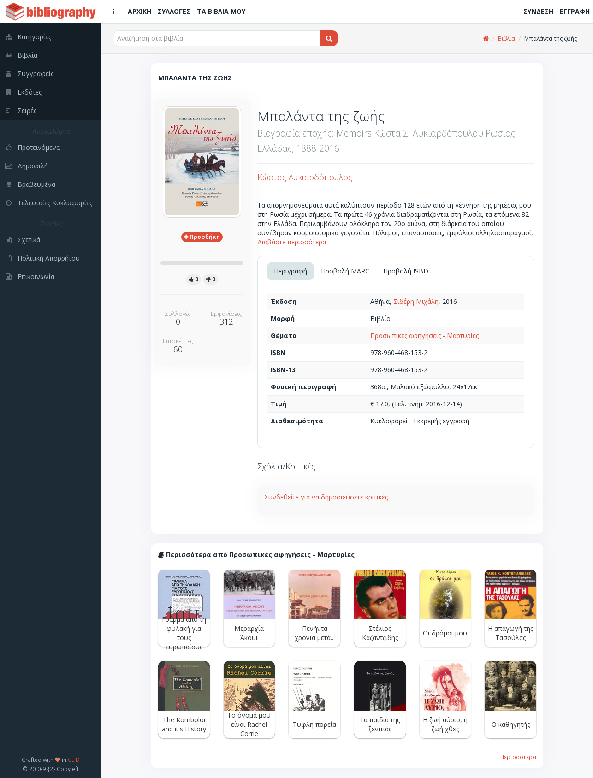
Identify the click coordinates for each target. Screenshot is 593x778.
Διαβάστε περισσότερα (291, 242)
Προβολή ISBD (405, 271)
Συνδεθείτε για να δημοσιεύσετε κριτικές (326, 497)
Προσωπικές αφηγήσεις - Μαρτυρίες (424, 335)
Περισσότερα (518, 756)
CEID (74, 759)
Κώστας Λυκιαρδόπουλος (304, 177)
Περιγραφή (290, 271)
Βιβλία (506, 38)
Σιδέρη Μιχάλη (416, 301)
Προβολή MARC (345, 271)
